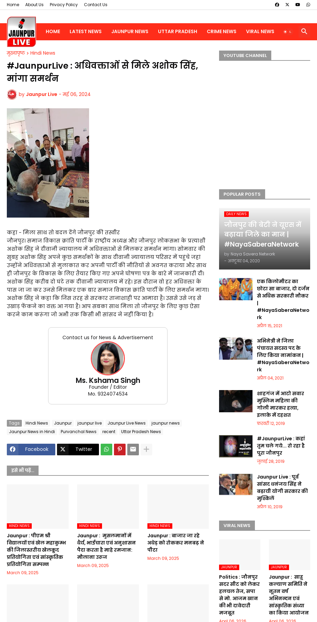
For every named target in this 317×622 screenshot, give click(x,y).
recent (108, 431)
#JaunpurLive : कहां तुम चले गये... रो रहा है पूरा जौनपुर (281, 445)
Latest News (86, 31)
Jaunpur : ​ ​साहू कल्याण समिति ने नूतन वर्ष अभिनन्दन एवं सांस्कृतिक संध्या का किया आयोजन (289, 594)
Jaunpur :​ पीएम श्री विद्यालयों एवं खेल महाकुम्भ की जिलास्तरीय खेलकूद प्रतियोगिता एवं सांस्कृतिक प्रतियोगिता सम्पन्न (36, 550)
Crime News (221, 31)
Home (13, 5)
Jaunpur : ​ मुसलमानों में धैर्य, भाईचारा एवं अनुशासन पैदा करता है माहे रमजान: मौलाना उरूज (106, 546)
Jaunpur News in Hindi (32, 431)
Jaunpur (63, 423)
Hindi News (42, 53)
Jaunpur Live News (126, 423)
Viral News (260, 31)
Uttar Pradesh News (141, 431)
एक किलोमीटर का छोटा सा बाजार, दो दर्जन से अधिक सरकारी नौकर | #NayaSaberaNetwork (283, 299)
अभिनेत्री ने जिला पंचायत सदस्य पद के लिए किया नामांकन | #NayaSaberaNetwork (283, 355)
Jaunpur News (129, 31)
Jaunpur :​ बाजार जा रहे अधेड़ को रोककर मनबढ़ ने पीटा (175, 542)
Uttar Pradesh (177, 31)
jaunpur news (166, 423)
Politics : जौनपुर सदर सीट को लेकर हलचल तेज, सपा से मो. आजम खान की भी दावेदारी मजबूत (239, 594)
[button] (287, 31)
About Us (34, 5)
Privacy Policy (64, 5)
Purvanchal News (79, 431)
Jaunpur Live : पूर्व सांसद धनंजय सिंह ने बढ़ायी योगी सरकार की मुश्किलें (282, 487)
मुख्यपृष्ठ (16, 53)
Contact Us (95, 5)
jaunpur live (89, 423)
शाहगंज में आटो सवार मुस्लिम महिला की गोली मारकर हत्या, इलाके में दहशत (280, 404)
